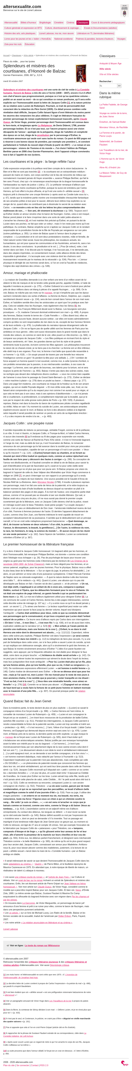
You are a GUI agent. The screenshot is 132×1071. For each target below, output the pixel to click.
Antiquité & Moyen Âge (110, 63)
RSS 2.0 (44, 1065)
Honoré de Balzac (22, 93)
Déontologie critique (59, 965)
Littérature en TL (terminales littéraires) (95, 33)
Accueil (6, 55)
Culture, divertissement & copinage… (63, 28)
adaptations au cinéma (20, 864)
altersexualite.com (22, 6)
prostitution (43, 135)
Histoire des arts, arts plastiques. (20, 33)
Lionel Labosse (10, 929)
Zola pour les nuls (12, 44)
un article (13, 913)
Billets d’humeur (28, 22)
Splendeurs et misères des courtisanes (23, 90)
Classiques (83, 22)
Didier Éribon (64, 916)
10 (24, 684)
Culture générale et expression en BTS (23, 28)
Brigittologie (45, 22)
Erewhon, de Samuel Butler (112, 122)
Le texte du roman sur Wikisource (42, 945)
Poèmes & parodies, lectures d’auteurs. (95, 39)
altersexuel (9, 995)
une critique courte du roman (28, 877)
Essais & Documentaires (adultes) (100, 28)
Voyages (121, 39)
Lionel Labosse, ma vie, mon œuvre (56, 33)
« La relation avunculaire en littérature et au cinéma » (46, 922)
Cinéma (70, 22)
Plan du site (9, 1065)
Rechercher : (106, 81)
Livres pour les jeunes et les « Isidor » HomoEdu (27, 39)
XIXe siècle (28, 55)
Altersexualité (10, 22)
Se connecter (22, 1065)
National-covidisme (63, 39)
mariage (48, 293)
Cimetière (58, 22)
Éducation (29, 44)
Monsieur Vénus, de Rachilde (113, 127)
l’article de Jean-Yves (58, 877)
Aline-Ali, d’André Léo (109, 167)
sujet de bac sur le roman (30, 880)
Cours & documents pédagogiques (108, 22)
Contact (34, 1065)
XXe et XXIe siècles (109, 74)
